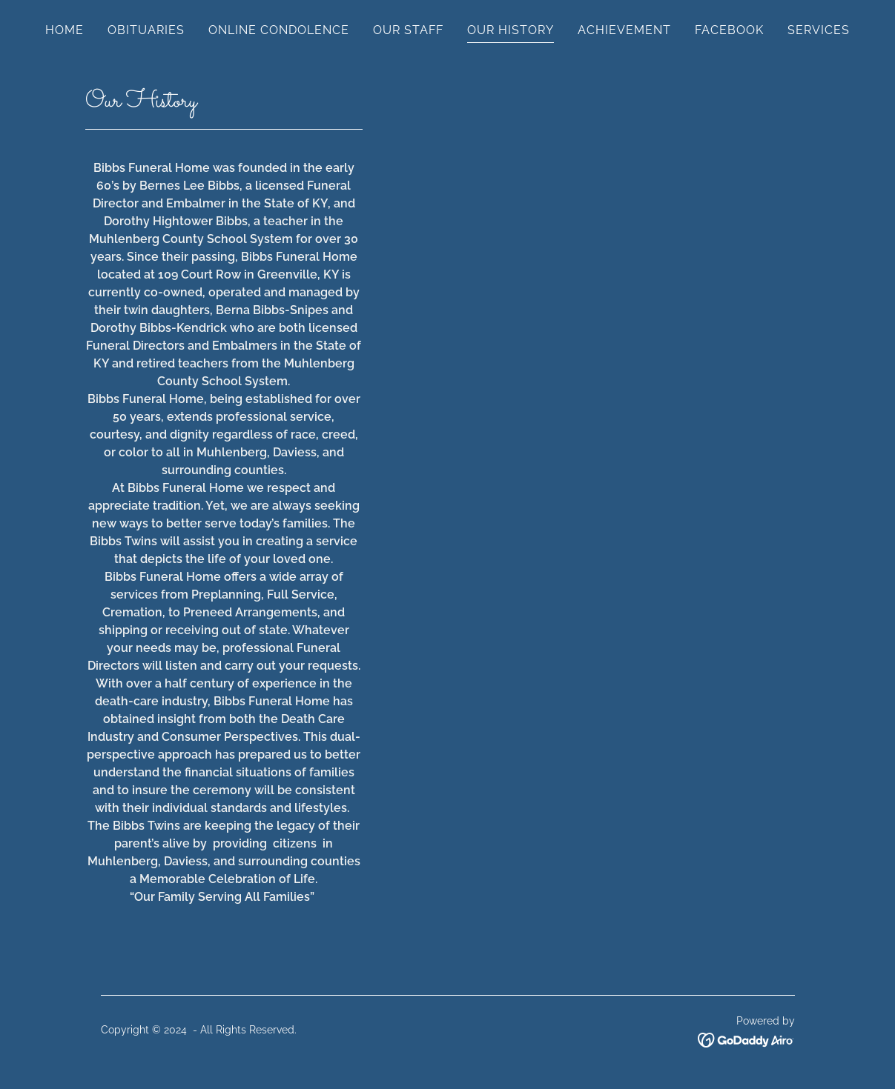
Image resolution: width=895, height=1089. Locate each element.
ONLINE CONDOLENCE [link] (278, 30)
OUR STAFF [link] (408, 30)
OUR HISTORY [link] (510, 30)
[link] (746, 1039)
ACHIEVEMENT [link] (624, 30)
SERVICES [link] (818, 30)
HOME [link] (64, 30)
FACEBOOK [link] (729, 30)
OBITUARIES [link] (146, 30)
